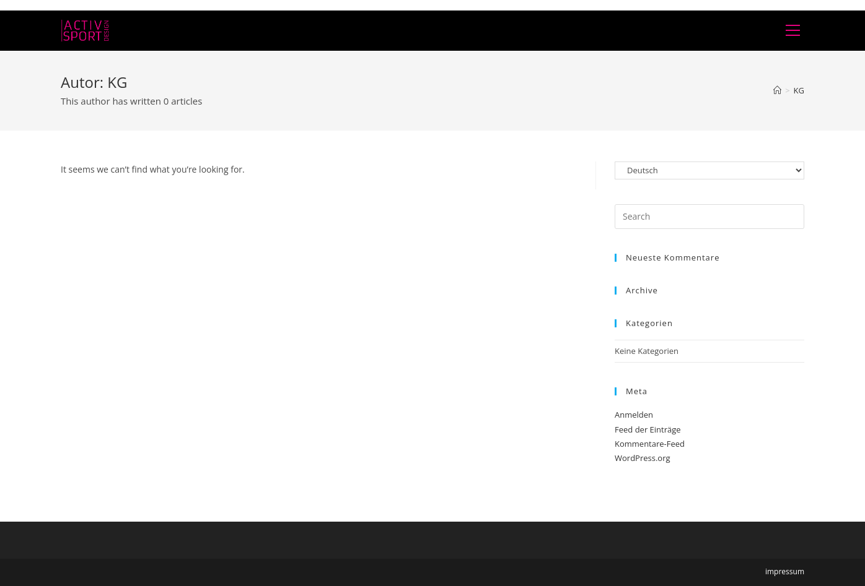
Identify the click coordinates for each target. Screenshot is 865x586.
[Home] (777, 90)
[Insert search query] (709, 216)
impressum (784, 571)
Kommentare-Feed (650, 443)
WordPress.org (642, 457)
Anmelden (634, 414)
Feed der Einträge (648, 429)
